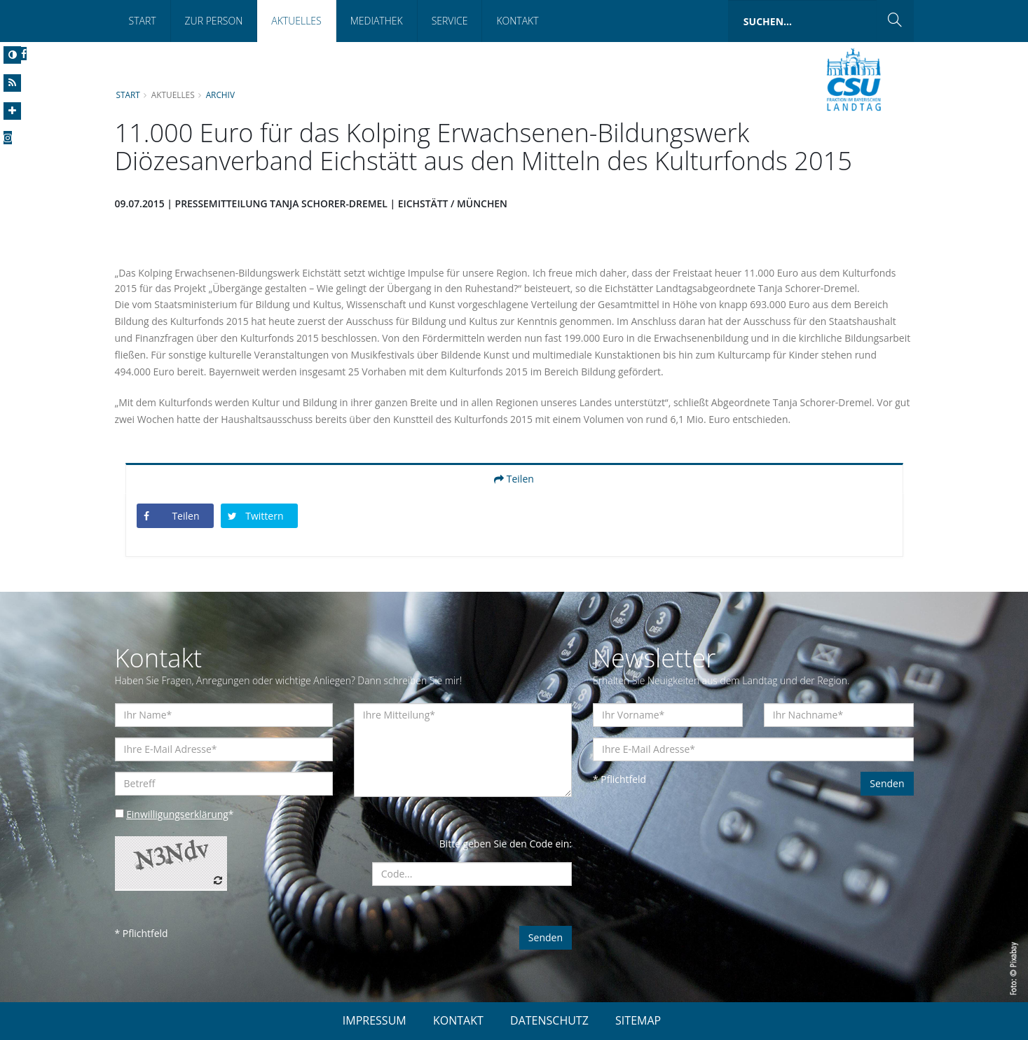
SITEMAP (638, 1020)
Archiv (220, 94)
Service (450, 20)
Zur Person (214, 20)
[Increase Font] (12, 111)
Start (142, 20)
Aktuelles (296, 20)
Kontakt (517, 20)
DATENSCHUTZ (549, 1020)
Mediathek (376, 20)
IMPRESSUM (374, 1020)
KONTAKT (458, 1020)
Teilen (514, 478)
